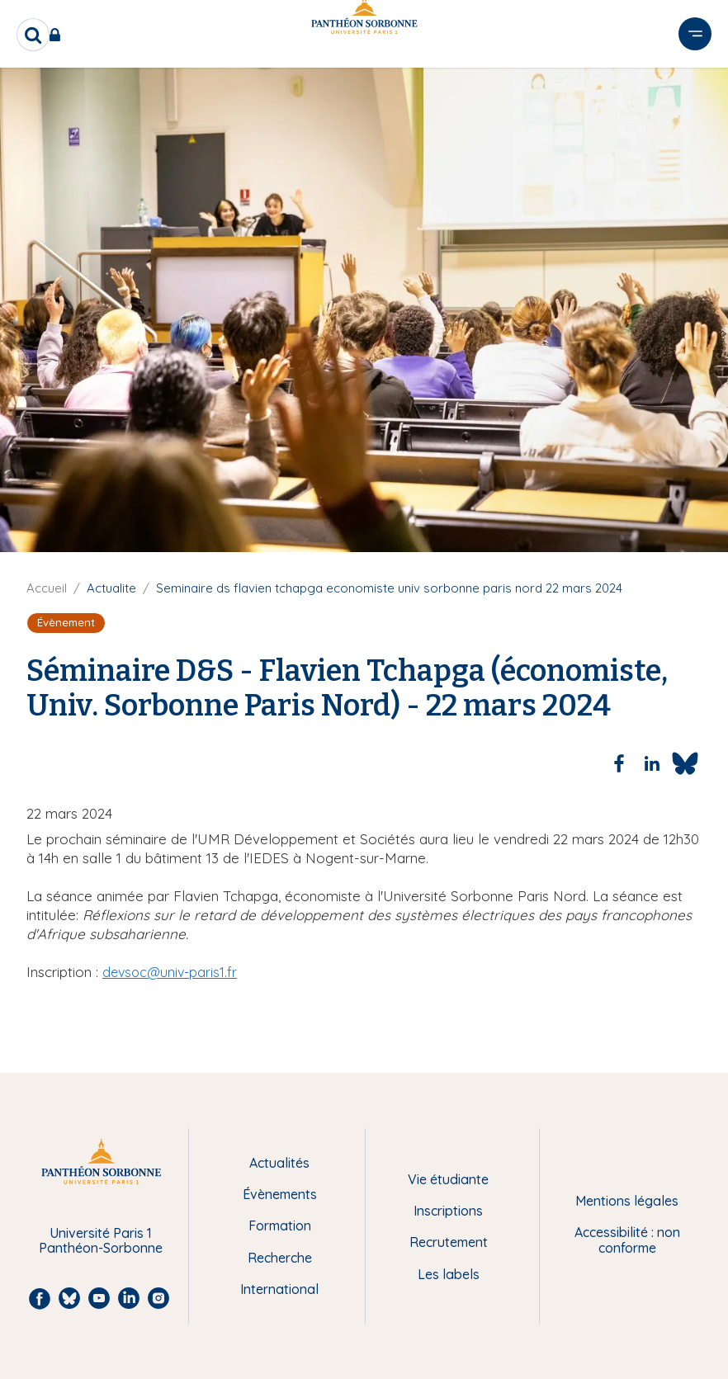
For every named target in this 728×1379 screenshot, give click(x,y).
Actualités (279, 1162)
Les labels (449, 1274)
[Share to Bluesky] (685, 763)
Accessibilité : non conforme (627, 1240)
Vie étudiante (448, 1179)
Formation (279, 1225)
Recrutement (448, 1242)
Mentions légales (626, 1200)
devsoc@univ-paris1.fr (169, 972)
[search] (33, 34)
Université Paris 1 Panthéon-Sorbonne (101, 1241)
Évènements (280, 1194)
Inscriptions (448, 1210)
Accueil (46, 588)
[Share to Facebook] (619, 763)
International (279, 1289)
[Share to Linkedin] (652, 763)
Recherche (280, 1257)
